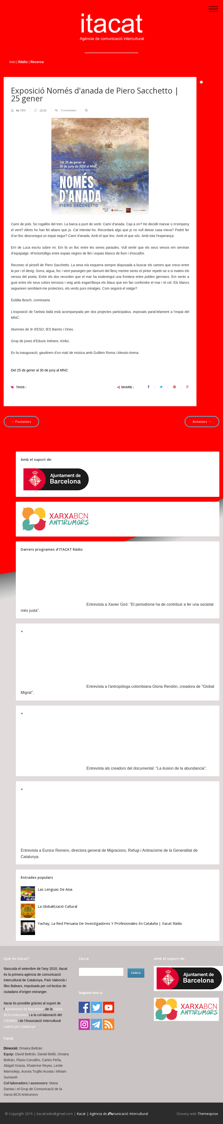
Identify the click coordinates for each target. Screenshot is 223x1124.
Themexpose (207, 1113)
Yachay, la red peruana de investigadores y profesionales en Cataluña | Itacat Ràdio (110, 923)
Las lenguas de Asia (55, 889)
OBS (23, 110)
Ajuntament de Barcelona (24, 1009)
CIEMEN (10, 1021)
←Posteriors (21, 421)
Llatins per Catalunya (20, 1027)
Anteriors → (202, 421)
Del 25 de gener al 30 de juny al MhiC (39, 370)
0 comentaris (68, 110)
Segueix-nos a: (91, 993)
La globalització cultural (57, 906)
